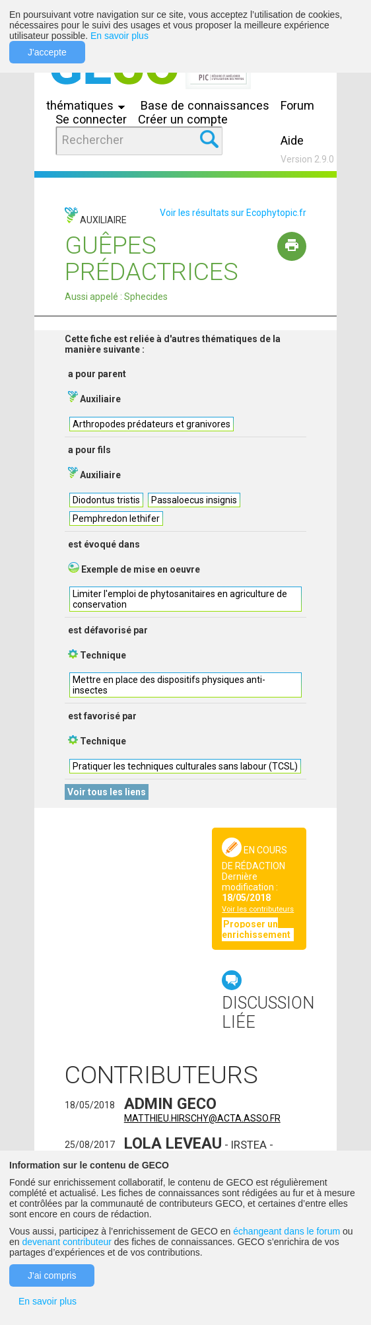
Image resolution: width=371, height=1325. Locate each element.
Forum (297, 105)
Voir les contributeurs (258, 909)
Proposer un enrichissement (257, 929)
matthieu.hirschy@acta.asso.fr (202, 1118)
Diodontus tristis (106, 500)
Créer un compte (183, 119)
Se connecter (91, 119)
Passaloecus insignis (194, 500)
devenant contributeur (66, 1241)
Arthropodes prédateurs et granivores (151, 424)
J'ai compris (52, 1275)
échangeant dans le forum (286, 1231)
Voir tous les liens (106, 792)
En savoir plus (119, 35)
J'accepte (47, 52)
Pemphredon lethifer (116, 518)
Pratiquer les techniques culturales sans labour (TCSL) (185, 766)
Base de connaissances (205, 105)
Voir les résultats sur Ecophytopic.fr (233, 212)
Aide (292, 140)
